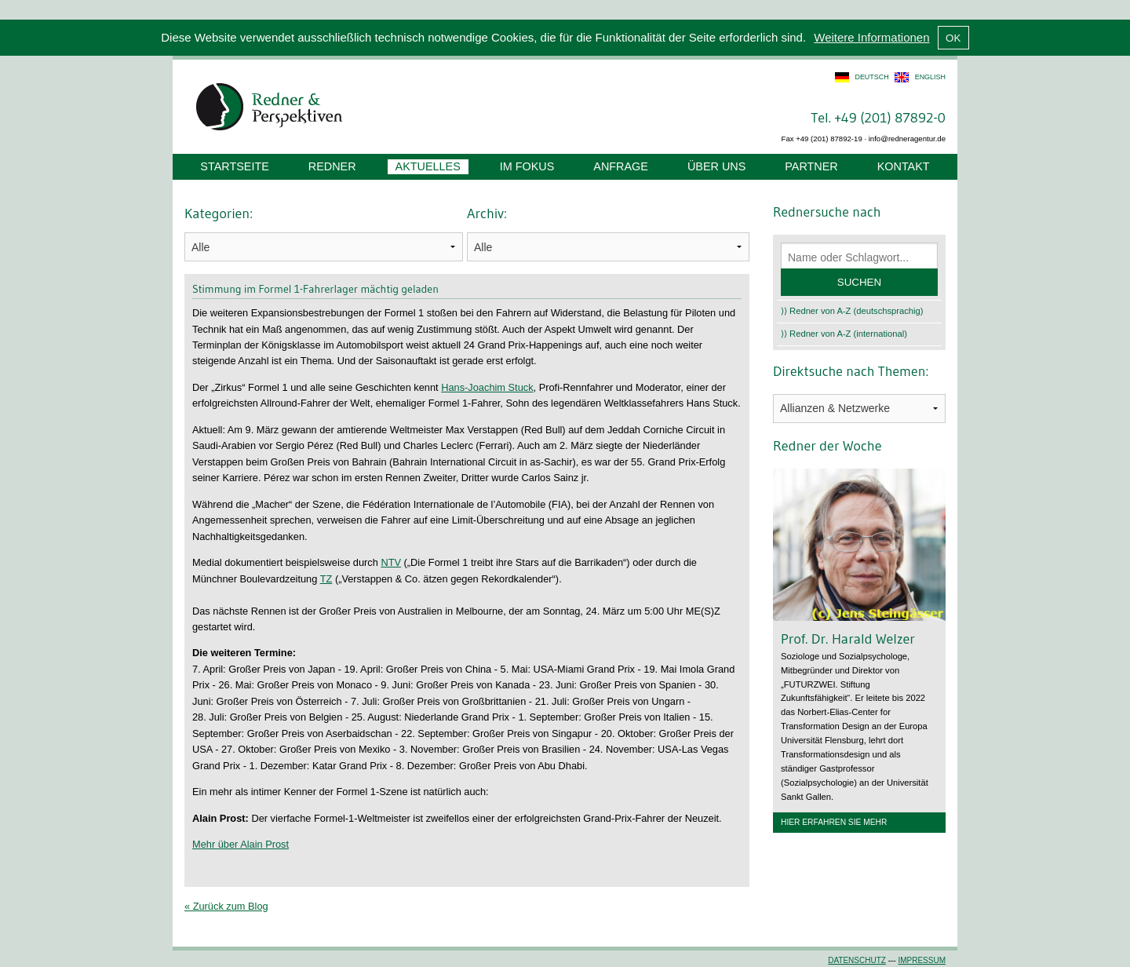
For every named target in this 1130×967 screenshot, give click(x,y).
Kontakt (903, 166)
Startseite (234, 166)
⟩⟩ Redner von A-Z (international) (844, 333)
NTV (391, 562)
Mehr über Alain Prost (240, 844)
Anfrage (620, 166)
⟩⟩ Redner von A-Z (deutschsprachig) (852, 311)
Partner (811, 166)
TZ (326, 579)
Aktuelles (428, 166)
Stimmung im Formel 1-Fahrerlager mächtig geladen (315, 289)
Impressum (922, 960)
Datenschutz (857, 960)
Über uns (716, 166)
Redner (332, 166)
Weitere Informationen (871, 37)
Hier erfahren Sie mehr (834, 822)
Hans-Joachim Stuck (487, 387)
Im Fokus (527, 166)
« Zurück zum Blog (226, 906)
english (930, 77)
